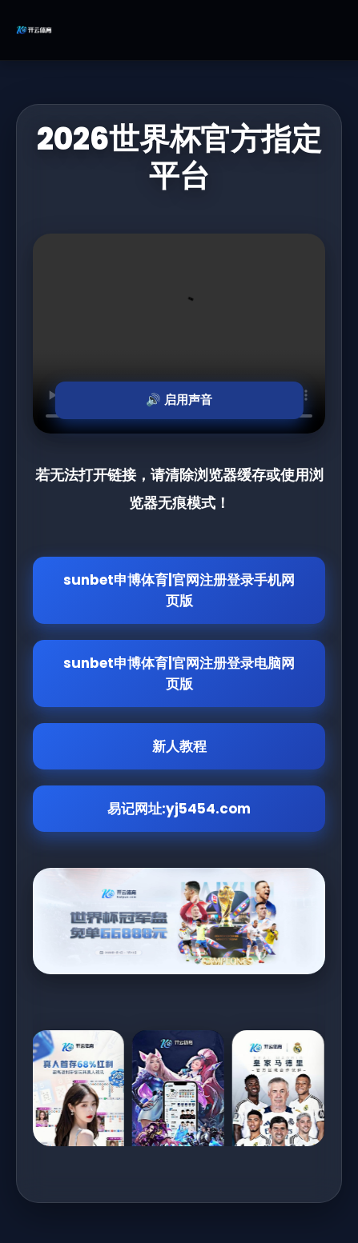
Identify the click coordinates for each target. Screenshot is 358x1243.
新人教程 (179, 746)
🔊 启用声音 (179, 399)
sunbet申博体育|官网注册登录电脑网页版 (179, 673)
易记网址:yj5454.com (179, 808)
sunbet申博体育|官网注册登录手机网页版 (179, 590)
